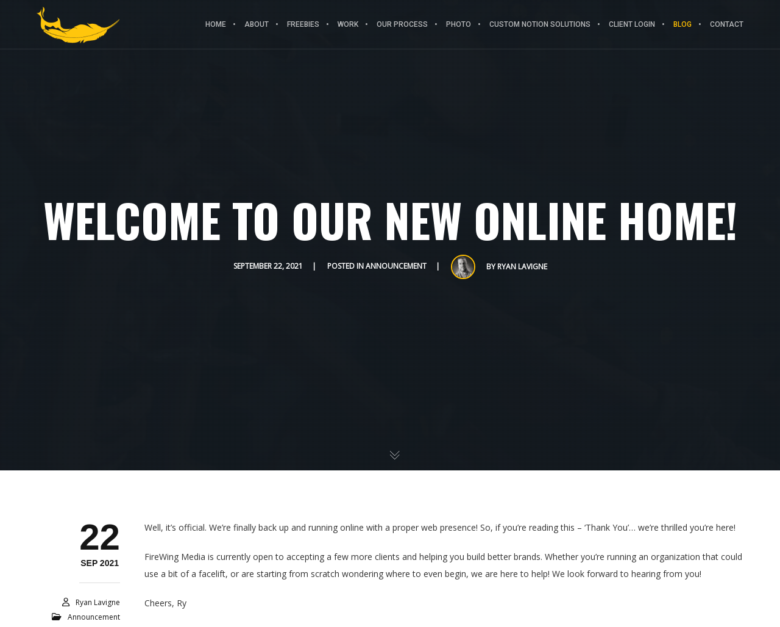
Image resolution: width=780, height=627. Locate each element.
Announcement (396, 266)
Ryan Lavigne (522, 266)
